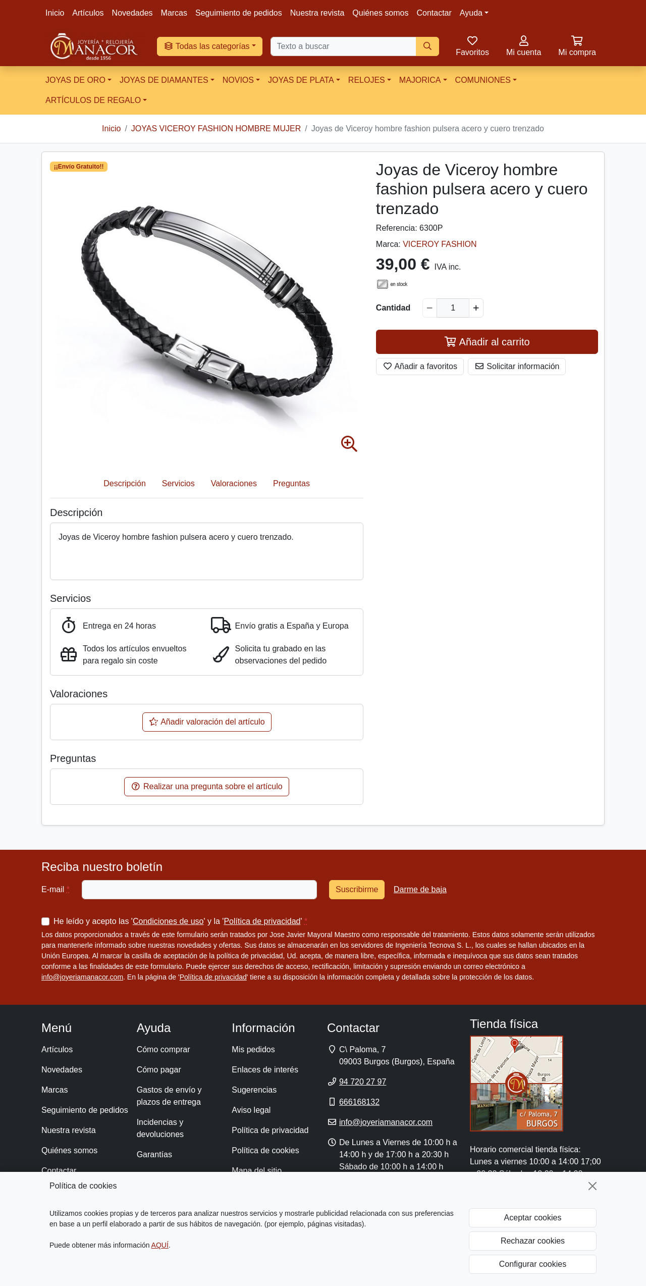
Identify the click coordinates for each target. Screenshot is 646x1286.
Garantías (154, 1154)
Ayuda (471, 13)
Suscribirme (357, 889)
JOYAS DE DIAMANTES (164, 80)
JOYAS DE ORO (75, 80)
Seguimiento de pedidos (238, 13)
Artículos (87, 13)
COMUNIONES (483, 80)
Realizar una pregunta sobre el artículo (206, 786)
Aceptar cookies (533, 1217)
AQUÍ (160, 1245)
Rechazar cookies (533, 1241)
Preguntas (291, 483)
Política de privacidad (262, 921)
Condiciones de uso (168, 921)
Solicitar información (517, 366)
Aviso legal (251, 1110)
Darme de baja (420, 889)
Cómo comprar (163, 1049)
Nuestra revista (317, 13)
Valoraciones (234, 483)
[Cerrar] (592, 1186)
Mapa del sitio (257, 1170)
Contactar (433, 13)
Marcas (174, 13)
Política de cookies (265, 1150)
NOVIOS (238, 80)
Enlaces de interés (265, 1069)
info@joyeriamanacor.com (82, 977)
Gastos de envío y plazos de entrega (169, 1096)
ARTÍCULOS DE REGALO (93, 100)
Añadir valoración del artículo (207, 721)
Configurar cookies (532, 1264)
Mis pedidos (253, 1049)
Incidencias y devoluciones (160, 1128)
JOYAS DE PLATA (301, 80)
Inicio (54, 13)
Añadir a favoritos (420, 366)
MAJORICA (420, 80)
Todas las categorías (207, 46)
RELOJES (366, 80)
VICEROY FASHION (439, 244)
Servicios (178, 483)
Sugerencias (254, 1090)
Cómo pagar (159, 1069)
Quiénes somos (380, 13)
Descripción (124, 483)
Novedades (132, 13)
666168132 (359, 1102)
